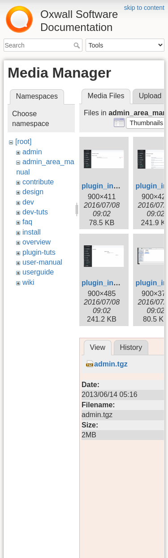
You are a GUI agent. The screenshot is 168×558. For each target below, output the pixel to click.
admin (32, 152)
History (131, 347)
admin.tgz (111, 364)
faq (27, 222)
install (31, 232)
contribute (38, 182)
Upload (150, 96)
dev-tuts (35, 212)
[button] (146, 123)
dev (28, 202)
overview (36, 242)
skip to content (144, 7)
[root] (23, 141)
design (32, 192)
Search (77, 45)
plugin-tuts (39, 252)
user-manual (42, 262)
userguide (38, 272)
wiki (28, 282)
